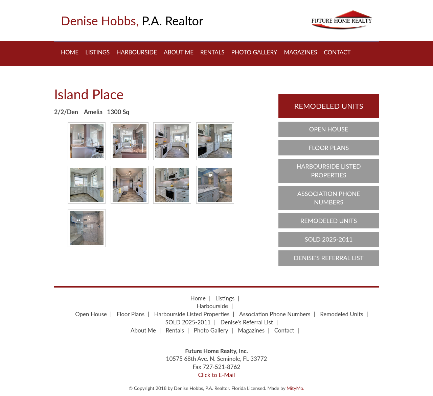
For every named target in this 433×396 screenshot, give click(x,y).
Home (69, 52)
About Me (178, 52)
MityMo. (295, 388)
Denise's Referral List (329, 258)
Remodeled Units (328, 105)
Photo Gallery (254, 52)
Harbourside (136, 52)
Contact (337, 52)
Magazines (300, 52)
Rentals (212, 52)
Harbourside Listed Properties (329, 170)
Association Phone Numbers (328, 198)
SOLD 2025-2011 (329, 239)
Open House (328, 129)
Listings (97, 52)
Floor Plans (329, 147)
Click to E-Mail (216, 374)
